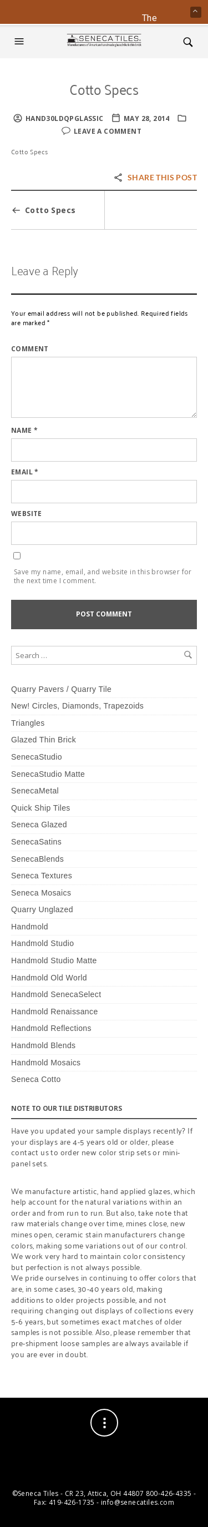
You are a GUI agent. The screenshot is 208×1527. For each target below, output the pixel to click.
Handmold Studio (42, 943)
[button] (20, 41)
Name (24, 430)
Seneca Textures (41, 875)
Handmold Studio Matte (54, 960)
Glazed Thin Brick (43, 739)
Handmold (29, 926)
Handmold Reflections (51, 1028)
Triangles (28, 723)
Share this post (155, 177)
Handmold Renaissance (54, 1011)
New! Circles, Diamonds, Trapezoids (77, 705)
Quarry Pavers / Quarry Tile (61, 689)
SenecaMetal (35, 790)
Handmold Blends (43, 1045)
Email (25, 472)
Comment (30, 349)
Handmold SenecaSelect (56, 994)
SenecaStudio (36, 756)
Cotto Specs (104, 88)
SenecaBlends (37, 858)
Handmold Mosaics (45, 1062)
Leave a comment (107, 131)
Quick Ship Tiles (40, 807)
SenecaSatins (36, 841)
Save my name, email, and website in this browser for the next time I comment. (103, 577)
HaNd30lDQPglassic (65, 118)
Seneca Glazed (39, 824)
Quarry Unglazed (42, 909)
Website (26, 513)
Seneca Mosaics (41, 892)
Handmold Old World (49, 977)
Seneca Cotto (36, 1079)
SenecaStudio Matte (48, 774)
